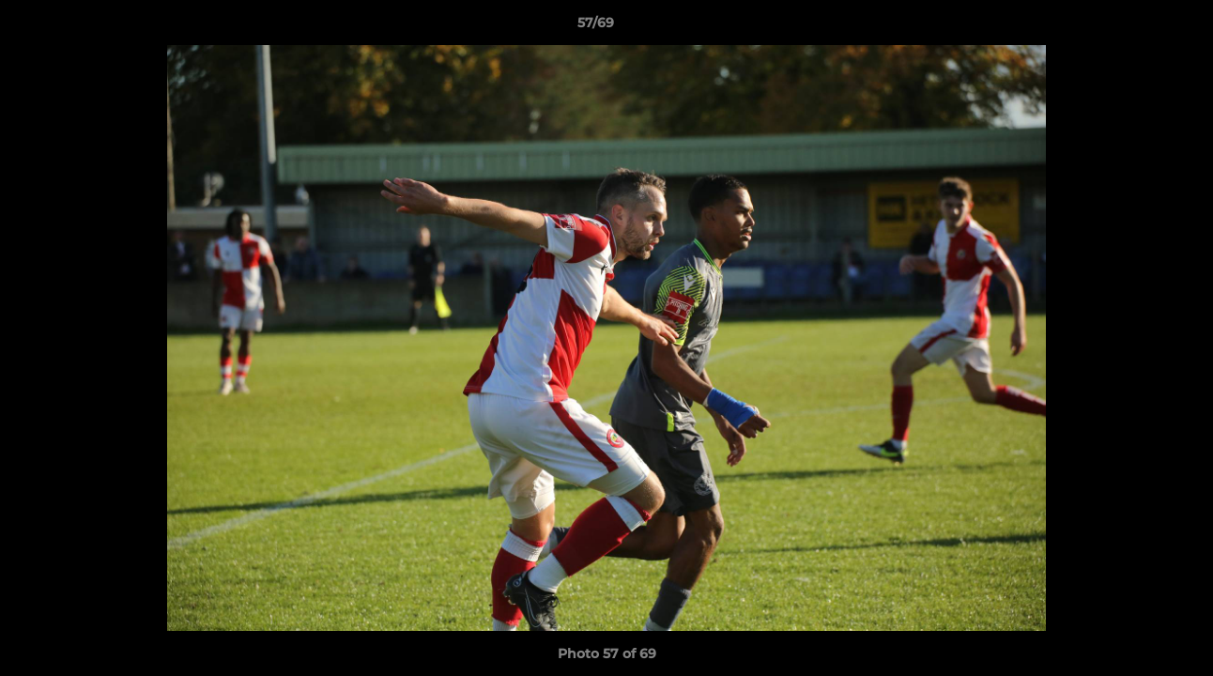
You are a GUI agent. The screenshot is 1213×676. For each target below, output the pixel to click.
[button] (1134, 27)
